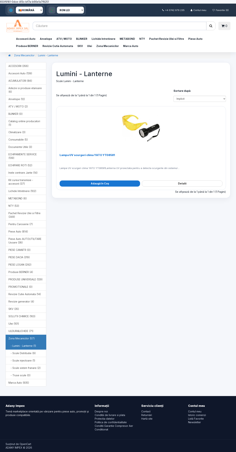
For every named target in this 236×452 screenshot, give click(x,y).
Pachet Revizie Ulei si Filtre (166, 38)
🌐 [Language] (11, 10)
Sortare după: (182, 90)
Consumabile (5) (18, 139)
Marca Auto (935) (18, 382)
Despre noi (101, 411)
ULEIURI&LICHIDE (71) (20, 331)
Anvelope (46, 38)
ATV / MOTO (64, 38)
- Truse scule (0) (19, 375)
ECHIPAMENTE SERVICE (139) (22, 156)
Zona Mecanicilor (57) (21, 338)
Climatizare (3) (17, 132)
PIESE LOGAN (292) (20, 264)
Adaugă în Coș (100, 183)
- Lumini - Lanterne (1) (22, 345)
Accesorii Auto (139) (20, 73)
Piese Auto (195, 38)
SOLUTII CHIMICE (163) (21, 316)
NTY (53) (13, 205)
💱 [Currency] (52, 10)
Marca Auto (130, 46)
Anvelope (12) (16, 99)
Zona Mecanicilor (107, 46)
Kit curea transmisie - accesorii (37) (20, 181)
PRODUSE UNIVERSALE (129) (25, 279)
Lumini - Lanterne (48, 55)
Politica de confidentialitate (111, 422)
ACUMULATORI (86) (20, 80)
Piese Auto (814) (18, 231)
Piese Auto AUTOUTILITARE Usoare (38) (24, 240)
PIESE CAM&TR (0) (19, 249)
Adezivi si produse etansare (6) (25, 90)
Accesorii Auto (25, 38)
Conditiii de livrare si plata (110, 415)
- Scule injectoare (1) (21, 360)
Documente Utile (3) (20, 146)
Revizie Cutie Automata (57, 46)
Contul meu (198, 10)
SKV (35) (13, 308)
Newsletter (194, 422)
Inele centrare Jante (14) (23, 172)
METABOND (127, 38)
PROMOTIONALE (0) (20, 286)
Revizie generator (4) (21, 301)
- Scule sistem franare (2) (24, 367)
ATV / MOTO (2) (18, 106)
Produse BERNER (27, 46)
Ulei (89, 46)
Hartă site (146, 418)
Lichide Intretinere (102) (22, 191)
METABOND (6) (17, 198)
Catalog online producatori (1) (24, 123)
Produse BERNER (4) (20, 272)
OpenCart (25, 444)
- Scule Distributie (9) (22, 353)
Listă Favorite (196, 418)
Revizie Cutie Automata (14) (24, 294)
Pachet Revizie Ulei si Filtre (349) (24, 215)
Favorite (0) (220, 10)
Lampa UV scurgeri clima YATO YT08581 (87, 155)
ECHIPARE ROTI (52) (20, 165)
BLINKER (81, 38)
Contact (145, 411)
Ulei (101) (13, 323)
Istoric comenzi (197, 415)
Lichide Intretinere (103, 38)
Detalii (182, 183)
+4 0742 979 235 (173, 10)
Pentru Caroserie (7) (20, 224)
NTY (142, 38)
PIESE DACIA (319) (19, 257)
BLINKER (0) (15, 113)
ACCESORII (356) (18, 65)
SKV (80, 46)
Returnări (146, 415)
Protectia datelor (104, 418)
